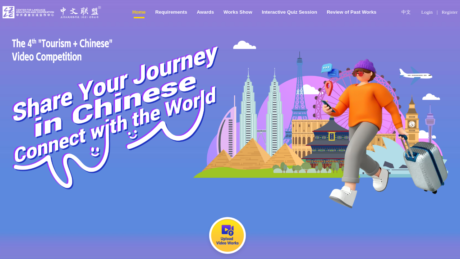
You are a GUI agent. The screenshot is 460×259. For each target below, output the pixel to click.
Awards (205, 12)
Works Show (238, 12)
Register (449, 12)
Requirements (171, 12)
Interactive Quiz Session (289, 12)
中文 (406, 12)
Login (427, 12)
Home (139, 12)
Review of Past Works (351, 12)
